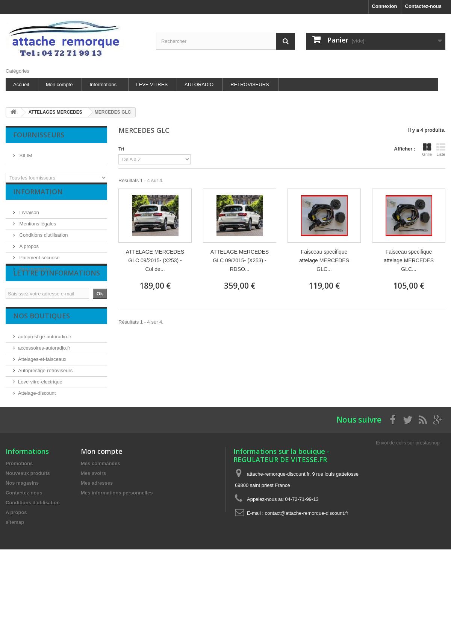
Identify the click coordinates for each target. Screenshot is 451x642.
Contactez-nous (423, 6)
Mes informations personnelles (117, 543)
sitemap (15, 572)
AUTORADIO (199, 84)
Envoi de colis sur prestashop (408, 493)
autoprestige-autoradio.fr (44, 365)
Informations (103, 84)
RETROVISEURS (249, 84)
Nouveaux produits (28, 523)
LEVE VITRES (152, 84)
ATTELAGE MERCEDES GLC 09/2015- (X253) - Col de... (155, 260)
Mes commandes (100, 514)
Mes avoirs (93, 523)
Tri (121, 149)
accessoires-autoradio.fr (44, 376)
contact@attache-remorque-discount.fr (306, 563)
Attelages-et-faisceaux (42, 387)
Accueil (21, 84)
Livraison (28, 218)
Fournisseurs (38, 134)
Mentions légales (37, 229)
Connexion (384, 6)
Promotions (19, 514)
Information (38, 200)
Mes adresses (97, 533)
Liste (440, 150)
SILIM (25, 152)
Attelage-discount (37, 421)
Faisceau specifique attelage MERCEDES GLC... (324, 260)
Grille (427, 150)
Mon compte (59, 84)
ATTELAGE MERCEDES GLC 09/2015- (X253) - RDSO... (239, 260)
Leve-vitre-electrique (40, 410)
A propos (28, 252)
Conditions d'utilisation (43, 240)
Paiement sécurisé (39, 263)
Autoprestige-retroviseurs (45, 399)
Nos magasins (34, 274)
